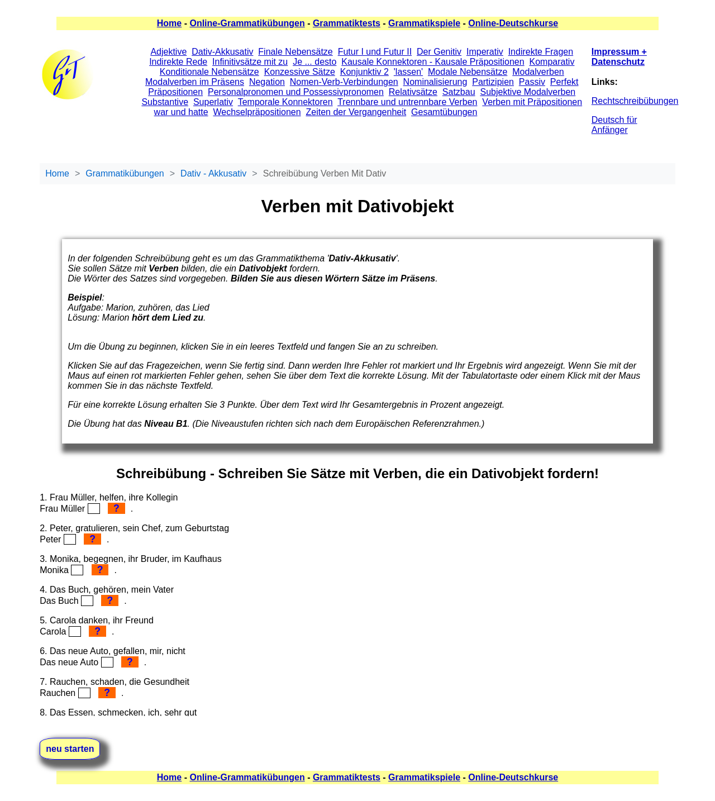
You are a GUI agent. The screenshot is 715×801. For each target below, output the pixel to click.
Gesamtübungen (444, 112)
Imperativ (484, 51)
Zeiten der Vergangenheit (356, 112)
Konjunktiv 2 (364, 72)
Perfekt (564, 82)
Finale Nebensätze (295, 51)
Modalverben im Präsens (194, 82)
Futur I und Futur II (375, 51)
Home (169, 23)
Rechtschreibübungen (635, 101)
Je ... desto (314, 61)
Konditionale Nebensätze (209, 72)
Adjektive (168, 51)
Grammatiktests (346, 23)
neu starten (70, 749)
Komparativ (552, 61)
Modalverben (538, 72)
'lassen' (408, 72)
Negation (267, 82)
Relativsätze (413, 92)
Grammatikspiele (424, 23)
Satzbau (458, 92)
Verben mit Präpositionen (532, 102)
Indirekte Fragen (541, 51)
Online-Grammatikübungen (246, 23)
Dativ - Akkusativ (213, 173)
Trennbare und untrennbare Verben (407, 102)
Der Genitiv (439, 51)
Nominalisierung (435, 82)
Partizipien (493, 82)
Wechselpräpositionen (257, 112)
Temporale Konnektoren (285, 102)
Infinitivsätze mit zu (250, 61)
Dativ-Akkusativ (222, 51)
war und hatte (181, 112)
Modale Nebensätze (467, 72)
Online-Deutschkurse (513, 23)
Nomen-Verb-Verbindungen (344, 82)
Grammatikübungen (124, 173)
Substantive (164, 102)
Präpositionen (175, 92)
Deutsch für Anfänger (614, 125)
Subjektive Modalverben (527, 92)
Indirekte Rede (178, 61)
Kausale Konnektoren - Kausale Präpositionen (432, 61)
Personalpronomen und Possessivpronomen (296, 92)
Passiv (532, 82)
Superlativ (213, 102)
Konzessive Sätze (299, 72)
